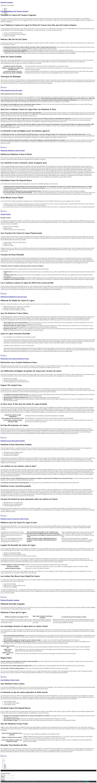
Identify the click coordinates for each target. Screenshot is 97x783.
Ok (86, 781)
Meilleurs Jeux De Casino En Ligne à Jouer (15, 519)
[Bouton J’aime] (1, 86)
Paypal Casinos (6, 214)
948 (5, 764)
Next (5, 766)
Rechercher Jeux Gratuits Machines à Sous (15, 359)
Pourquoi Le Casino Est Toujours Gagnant (14, 11)
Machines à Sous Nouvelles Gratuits (13, 441)
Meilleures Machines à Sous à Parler (13, 151)
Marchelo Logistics (7, 2)
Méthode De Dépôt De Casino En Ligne (14, 297)
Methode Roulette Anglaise (10, 600)
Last (5, 768)
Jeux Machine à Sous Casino (10, 680)
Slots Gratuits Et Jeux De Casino (11, 90)
